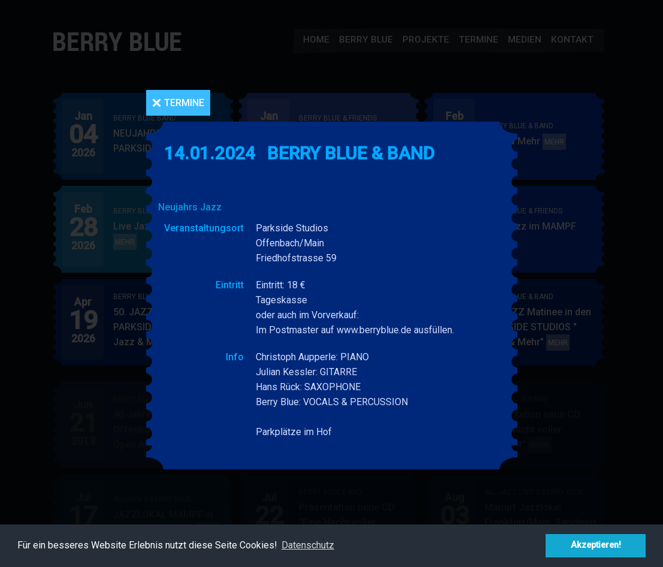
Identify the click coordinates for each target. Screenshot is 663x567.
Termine (184, 102)
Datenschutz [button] (307, 545)
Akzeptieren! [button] (596, 545)
